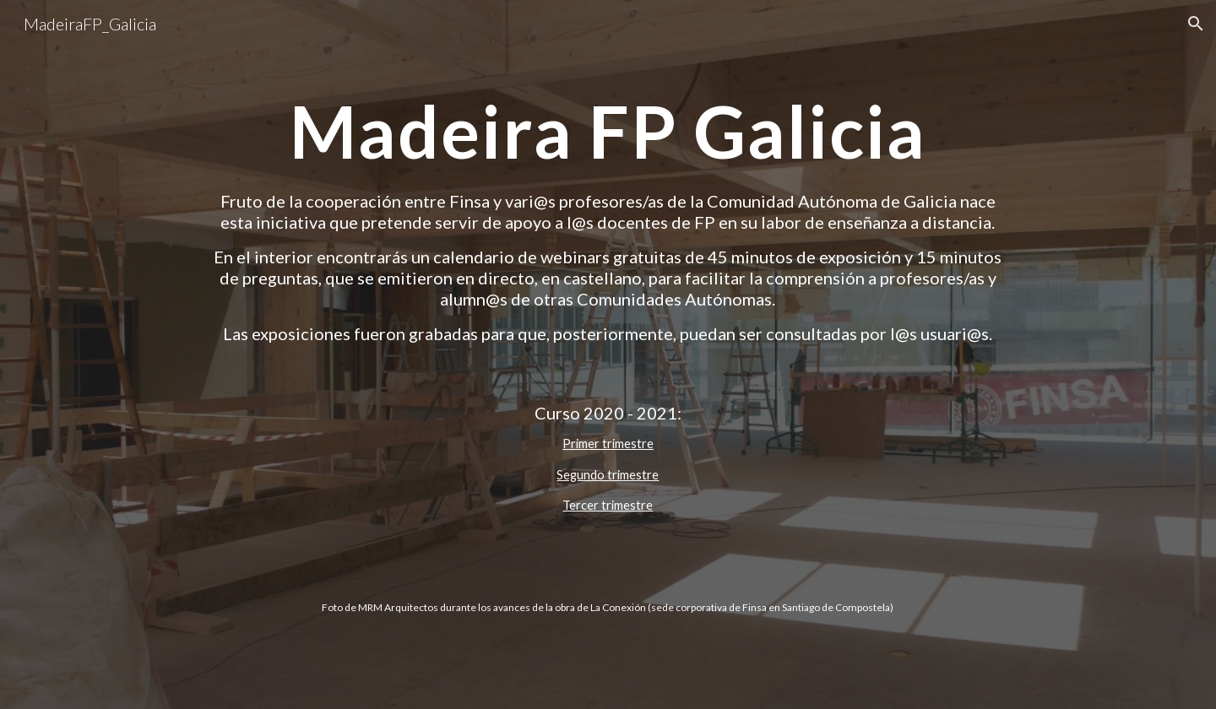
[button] (1195, 23)
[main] (608, 131)
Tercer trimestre (607, 505)
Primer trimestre (608, 443)
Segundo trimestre (607, 475)
